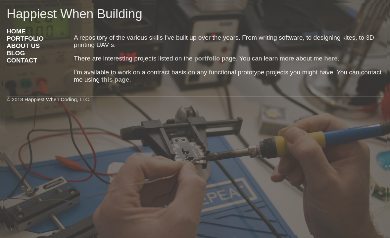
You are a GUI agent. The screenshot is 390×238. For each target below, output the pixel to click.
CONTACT (22, 60)
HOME (16, 31)
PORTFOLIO (25, 38)
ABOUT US (23, 45)
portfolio (207, 58)
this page (115, 79)
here (331, 58)
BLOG (16, 53)
